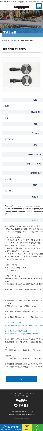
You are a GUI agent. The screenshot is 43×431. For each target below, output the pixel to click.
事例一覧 (13, 40)
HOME (4, 40)
